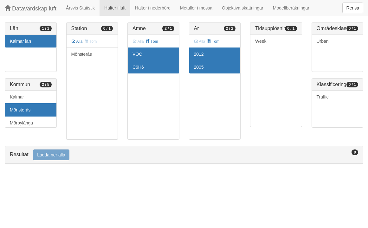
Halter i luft (115, 7)
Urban (323, 41)
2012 (199, 54)
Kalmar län (20, 41)
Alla (77, 41)
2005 (199, 67)
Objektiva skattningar (242, 7)
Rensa (352, 7)
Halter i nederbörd (153, 7)
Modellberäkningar (291, 7)
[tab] (184, 155)
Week (261, 41)
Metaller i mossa (196, 7)
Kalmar (17, 96)
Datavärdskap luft (30, 8)
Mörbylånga (21, 122)
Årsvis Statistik (80, 7)
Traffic (323, 96)
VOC (137, 54)
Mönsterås (20, 109)
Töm (152, 41)
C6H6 (138, 67)
